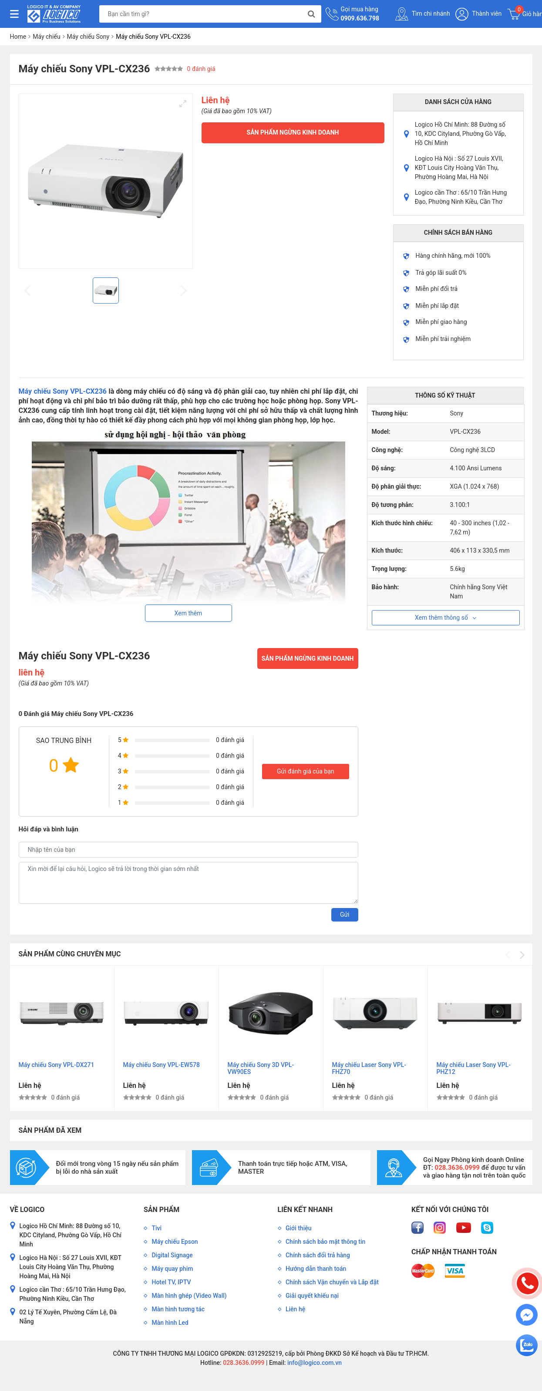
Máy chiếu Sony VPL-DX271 (56, 1064)
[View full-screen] (183, 103)
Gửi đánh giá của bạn (305, 771)
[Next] (521, 955)
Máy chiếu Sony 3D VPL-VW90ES (261, 1068)
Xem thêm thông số (445, 617)
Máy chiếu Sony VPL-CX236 (63, 391)
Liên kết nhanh (305, 1209)
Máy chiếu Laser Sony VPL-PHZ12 (474, 1068)
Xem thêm (188, 613)
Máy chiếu (46, 36)
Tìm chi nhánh (422, 13)
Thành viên (478, 14)
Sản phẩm (161, 1209)
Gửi (345, 914)
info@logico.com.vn (314, 1362)
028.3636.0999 (243, 1362)
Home (18, 36)
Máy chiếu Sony (88, 36)
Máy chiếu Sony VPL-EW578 (161, 1064)
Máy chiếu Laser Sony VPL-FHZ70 (369, 1068)
